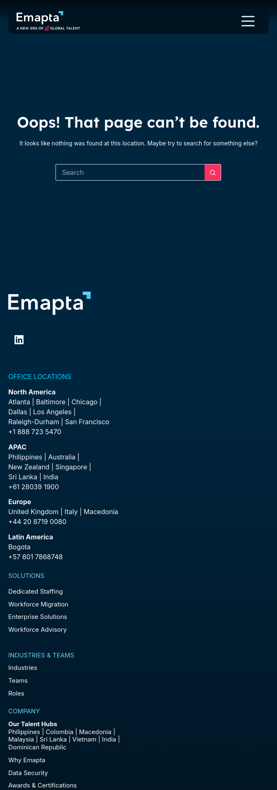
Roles (16, 693)
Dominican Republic (37, 747)
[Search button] (213, 172)
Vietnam (84, 739)
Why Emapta (26, 760)
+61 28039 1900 (33, 487)
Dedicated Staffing (35, 591)
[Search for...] (130, 172)
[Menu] (248, 21)
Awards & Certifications (42, 785)
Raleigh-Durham (33, 422)
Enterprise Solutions (37, 617)
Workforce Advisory (37, 629)
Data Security (28, 773)
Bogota (19, 547)
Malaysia (21, 739)
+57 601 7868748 (35, 557)
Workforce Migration (38, 604)
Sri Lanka (22, 477)
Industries (22, 668)
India (109, 739)
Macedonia (101, 511)
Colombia (59, 732)
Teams (18, 680)
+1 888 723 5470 (34, 432)
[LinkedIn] (19, 339)
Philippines (25, 457)
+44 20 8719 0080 (37, 521)
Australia (61, 457)
